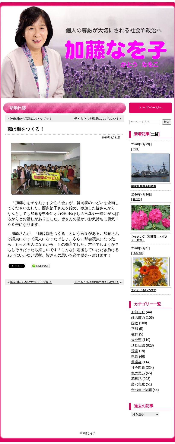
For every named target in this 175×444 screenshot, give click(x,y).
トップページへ (150, 107)
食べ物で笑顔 (141, 390)
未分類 (136, 340)
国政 (134, 323)
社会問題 (138, 367)
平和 (135, 149)
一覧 (154, 134)
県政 (134, 356)
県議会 (136, 362)
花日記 (136, 199)
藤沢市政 (138, 384)
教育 (134, 334)
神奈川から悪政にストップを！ (31, 118)
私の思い (138, 373)
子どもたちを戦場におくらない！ (96, 118)
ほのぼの (138, 253)
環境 (134, 351)
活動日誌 (138, 345)
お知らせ (138, 312)
